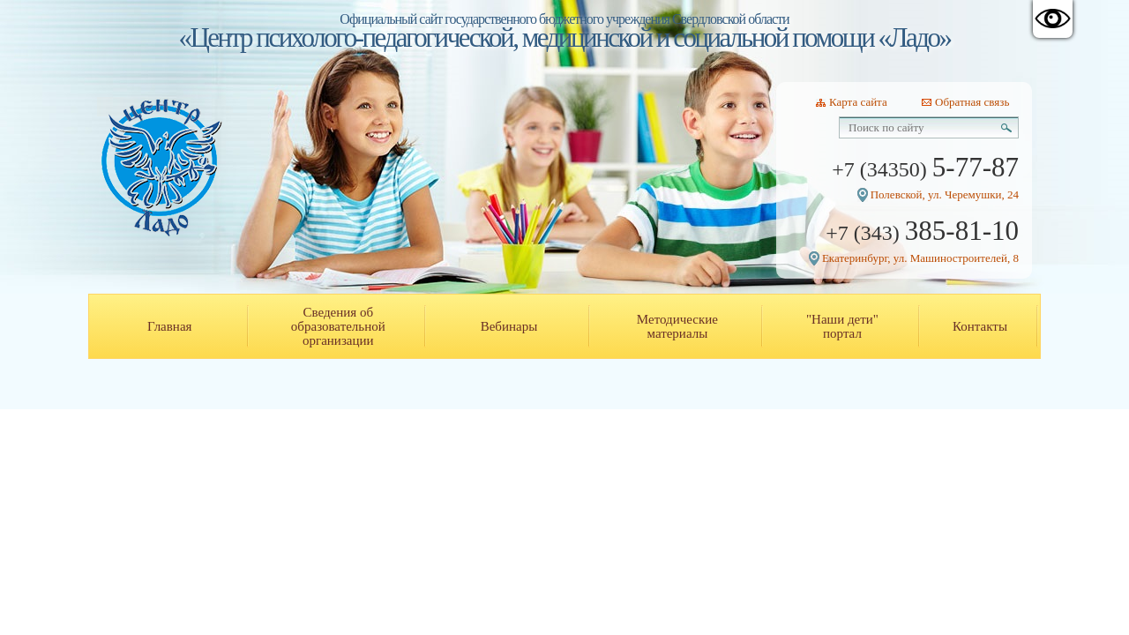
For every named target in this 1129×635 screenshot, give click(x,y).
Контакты (980, 326)
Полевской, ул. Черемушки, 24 (945, 194)
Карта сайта (858, 101)
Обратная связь (972, 101)
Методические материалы (677, 326)
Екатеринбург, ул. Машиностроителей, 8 (920, 258)
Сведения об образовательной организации (338, 326)
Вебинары (509, 326)
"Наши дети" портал (842, 326)
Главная (169, 326)
